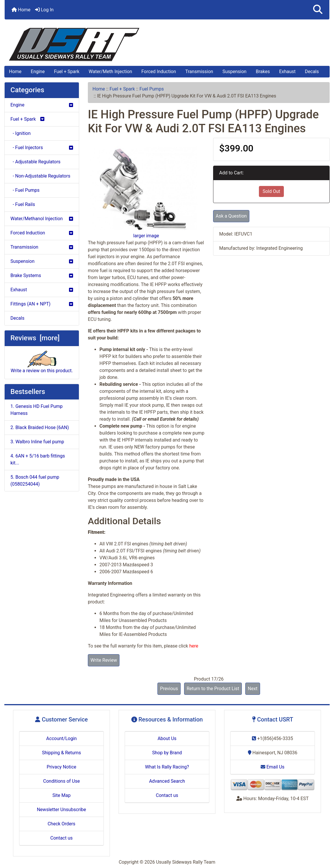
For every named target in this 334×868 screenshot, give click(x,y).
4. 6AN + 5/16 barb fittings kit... (37, 459)
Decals (312, 71)
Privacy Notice (61, 767)
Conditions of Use (61, 781)
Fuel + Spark (66, 71)
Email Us (272, 767)
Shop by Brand (167, 752)
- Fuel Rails (22, 204)
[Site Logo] (167, 44)
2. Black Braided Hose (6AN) (39, 427)
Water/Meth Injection (110, 71)
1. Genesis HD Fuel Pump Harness (36, 410)
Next (252, 688)
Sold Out (271, 191)
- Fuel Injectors (41, 147)
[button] (318, 9)
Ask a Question (231, 216)
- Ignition (20, 133)
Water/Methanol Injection (41, 218)
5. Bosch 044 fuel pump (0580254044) (34, 480)
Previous (169, 688)
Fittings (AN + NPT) (41, 304)
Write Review (103, 660)
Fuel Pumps (151, 89)
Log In (44, 9)
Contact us (61, 838)
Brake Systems (41, 275)
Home (21, 9)
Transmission (199, 71)
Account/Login (61, 738)
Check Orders (61, 824)
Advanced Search (167, 781)
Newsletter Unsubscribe (61, 809)
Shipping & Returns (61, 752)
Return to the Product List (213, 688)
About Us (166, 738)
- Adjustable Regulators (35, 161)
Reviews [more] (34, 338)
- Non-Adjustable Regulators (40, 176)
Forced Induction (158, 71)
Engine (38, 71)
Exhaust (287, 71)
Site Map (61, 795)
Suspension (234, 71)
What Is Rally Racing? (167, 767)
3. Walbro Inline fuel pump (37, 441)
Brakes (263, 71)
